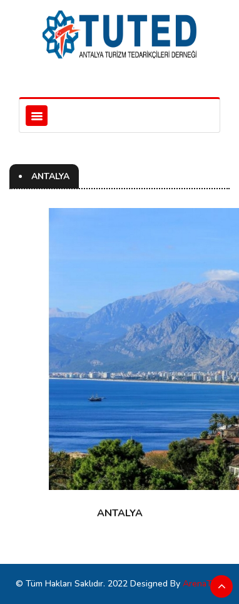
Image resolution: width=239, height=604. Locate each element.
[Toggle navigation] (37, 115)
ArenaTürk (203, 584)
